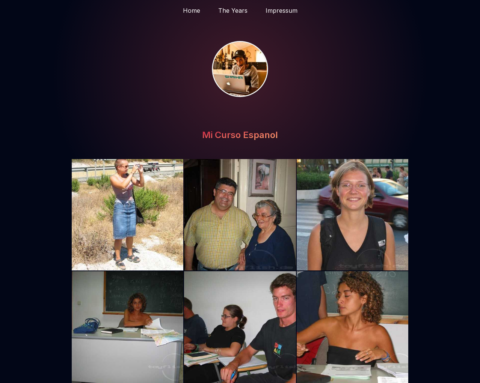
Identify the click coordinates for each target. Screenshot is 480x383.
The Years (233, 10)
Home (191, 10)
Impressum (281, 10)
